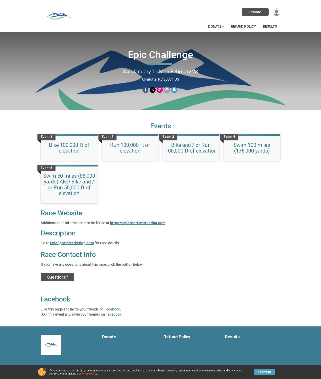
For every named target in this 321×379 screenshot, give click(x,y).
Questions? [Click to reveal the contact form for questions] (57, 277)
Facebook (112, 309)
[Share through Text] (174, 90)
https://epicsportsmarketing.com (137, 223)
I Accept (264, 372)
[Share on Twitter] (153, 90)
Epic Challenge (160, 55)
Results (270, 26)
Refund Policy (243, 26)
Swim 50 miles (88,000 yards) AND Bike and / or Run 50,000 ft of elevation (69, 184)
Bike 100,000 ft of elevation (69, 148)
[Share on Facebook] (145, 90)
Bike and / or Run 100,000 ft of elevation (191, 148)
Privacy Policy (89, 373)
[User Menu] (276, 12)
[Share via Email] (167, 90)
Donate (255, 12)
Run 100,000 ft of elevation (130, 148)
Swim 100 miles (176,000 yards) (252, 148)
